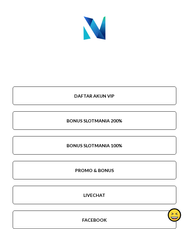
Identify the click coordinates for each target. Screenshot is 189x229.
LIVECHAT (94, 195)
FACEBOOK (94, 220)
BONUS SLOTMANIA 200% (94, 120)
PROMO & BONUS (94, 170)
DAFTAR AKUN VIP (94, 96)
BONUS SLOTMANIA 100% (94, 145)
